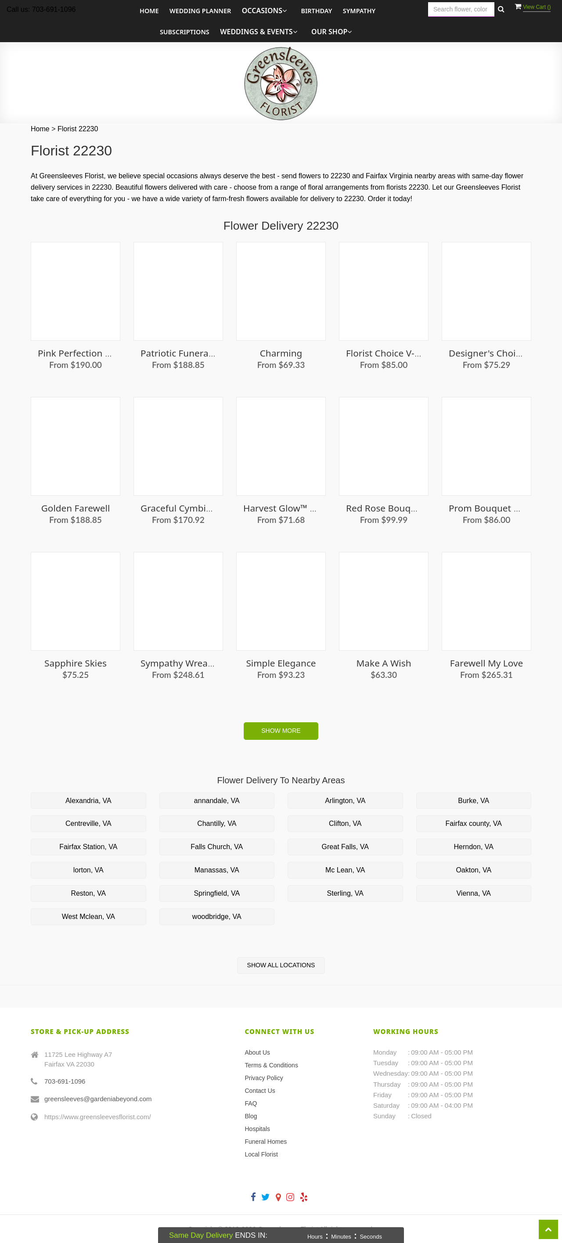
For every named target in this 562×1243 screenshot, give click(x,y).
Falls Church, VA (217, 846)
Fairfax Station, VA (88, 846)
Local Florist (261, 1154)
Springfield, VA (217, 893)
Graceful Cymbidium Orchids (201, 508)
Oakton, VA (473, 870)
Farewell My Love (486, 663)
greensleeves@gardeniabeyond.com (98, 1098)
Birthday (316, 11)
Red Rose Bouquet (385, 508)
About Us (257, 1052)
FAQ (251, 1103)
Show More (280, 730)
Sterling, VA (345, 893)
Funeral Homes (266, 1141)
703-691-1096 (64, 1081)
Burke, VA (473, 800)
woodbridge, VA (216, 916)
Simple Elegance (281, 663)
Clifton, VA (345, 823)
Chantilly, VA (216, 823)
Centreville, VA (88, 823)
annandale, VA (217, 800)
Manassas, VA (217, 870)
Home (149, 11)
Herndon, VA (474, 846)
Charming (281, 353)
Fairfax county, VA (474, 823)
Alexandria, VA (88, 800)
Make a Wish (384, 663)
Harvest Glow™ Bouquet (294, 508)
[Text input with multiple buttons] (461, 9)
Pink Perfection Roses (84, 353)
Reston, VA (88, 893)
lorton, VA (88, 870)
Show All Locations (281, 965)
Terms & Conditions (271, 1065)
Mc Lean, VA (345, 870)
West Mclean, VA (88, 916)
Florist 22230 (78, 129)
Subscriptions (184, 32)
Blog (251, 1116)
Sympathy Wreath (178, 663)
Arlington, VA (345, 800)
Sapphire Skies (75, 663)
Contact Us (260, 1090)
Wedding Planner (200, 11)
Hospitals (257, 1128)
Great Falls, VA (345, 846)
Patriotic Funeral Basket (191, 353)
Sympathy (359, 11)
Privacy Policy (264, 1077)
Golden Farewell (75, 508)
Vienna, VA (473, 893)
